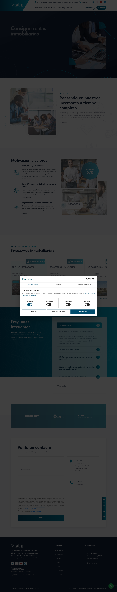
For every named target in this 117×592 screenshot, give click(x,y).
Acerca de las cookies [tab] (84, 284)
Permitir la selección (58, 311)
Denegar (33, 311)
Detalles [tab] (58, 284)
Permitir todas (83, 311)
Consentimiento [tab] (33, 284)
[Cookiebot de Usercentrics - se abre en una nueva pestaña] (87, 279)
